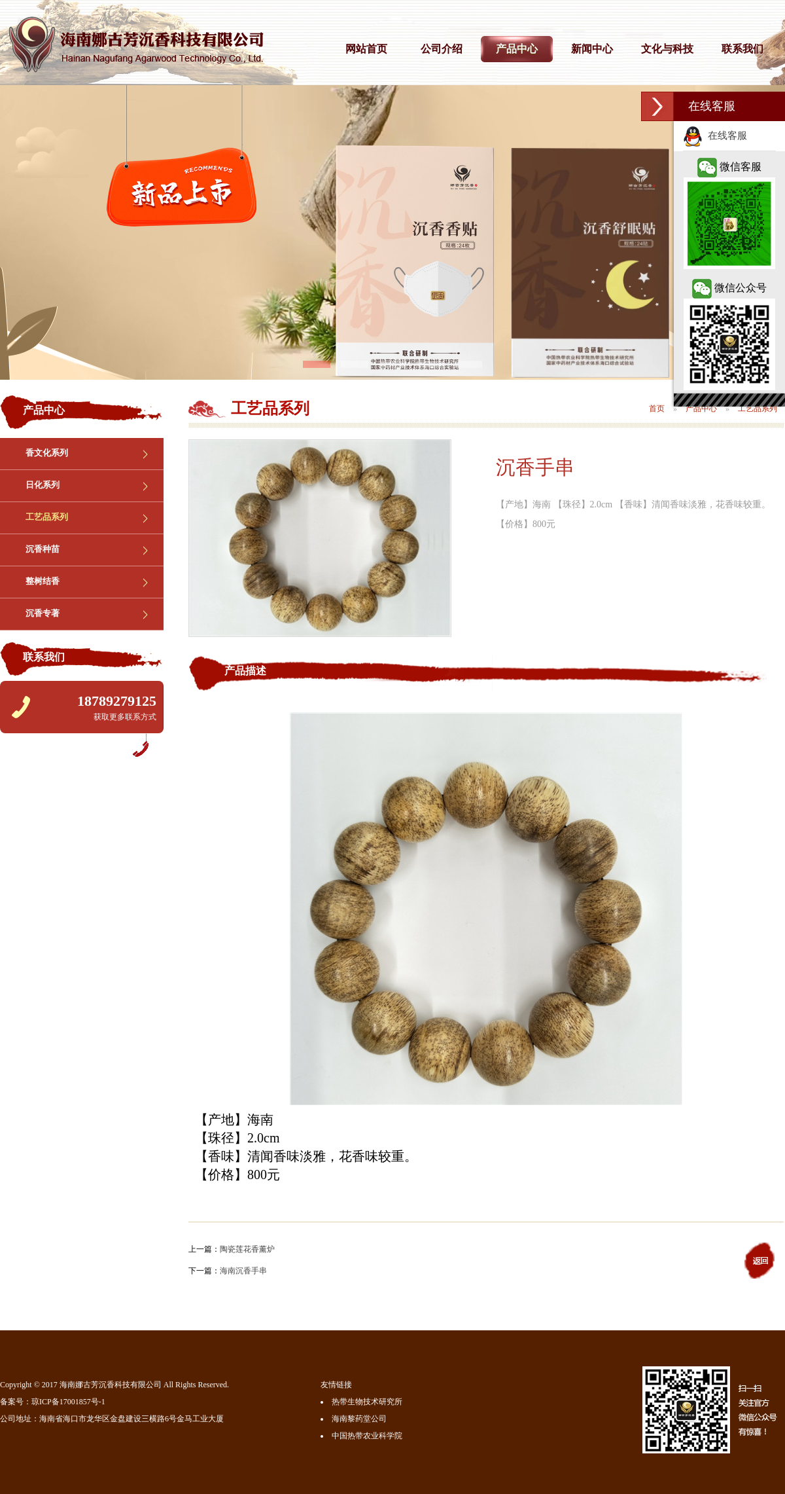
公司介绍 (441, 48)
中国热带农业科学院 (367, 1435)
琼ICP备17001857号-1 (68, 1401)
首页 (657, 408)
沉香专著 (43, 613)
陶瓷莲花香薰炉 (247, 1249)
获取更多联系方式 (125, 716)
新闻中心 (592, 48)
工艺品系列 (47, 517)
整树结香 (43, 581)
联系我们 (742, 48)
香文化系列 (47, 453)
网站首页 (366, 48)
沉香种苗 (43, 549)
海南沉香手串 (243, 1270)
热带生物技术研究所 (367, 1401)
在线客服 (715, 135)
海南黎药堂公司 (359, 1418)
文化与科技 (667, 48)
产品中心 (517, 48)
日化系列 (43, 485)
